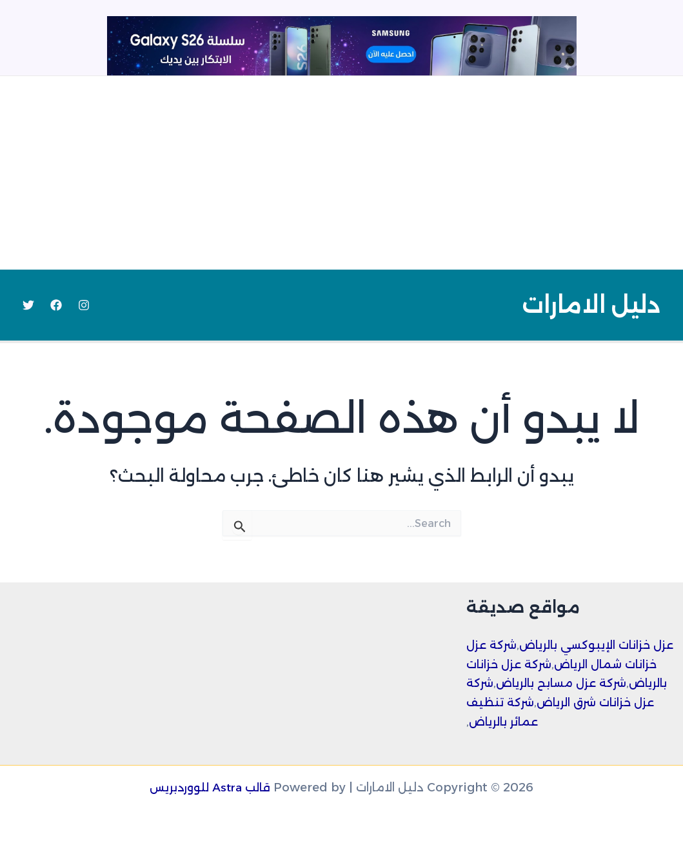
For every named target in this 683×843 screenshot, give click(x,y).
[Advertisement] (341, 173)
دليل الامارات (591, 305)
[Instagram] (84, 305)
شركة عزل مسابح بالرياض (565, 683)
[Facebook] (56, 305)
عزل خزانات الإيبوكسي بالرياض (600, 645)
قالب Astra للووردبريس (209, 787)
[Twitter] (28, 305)
